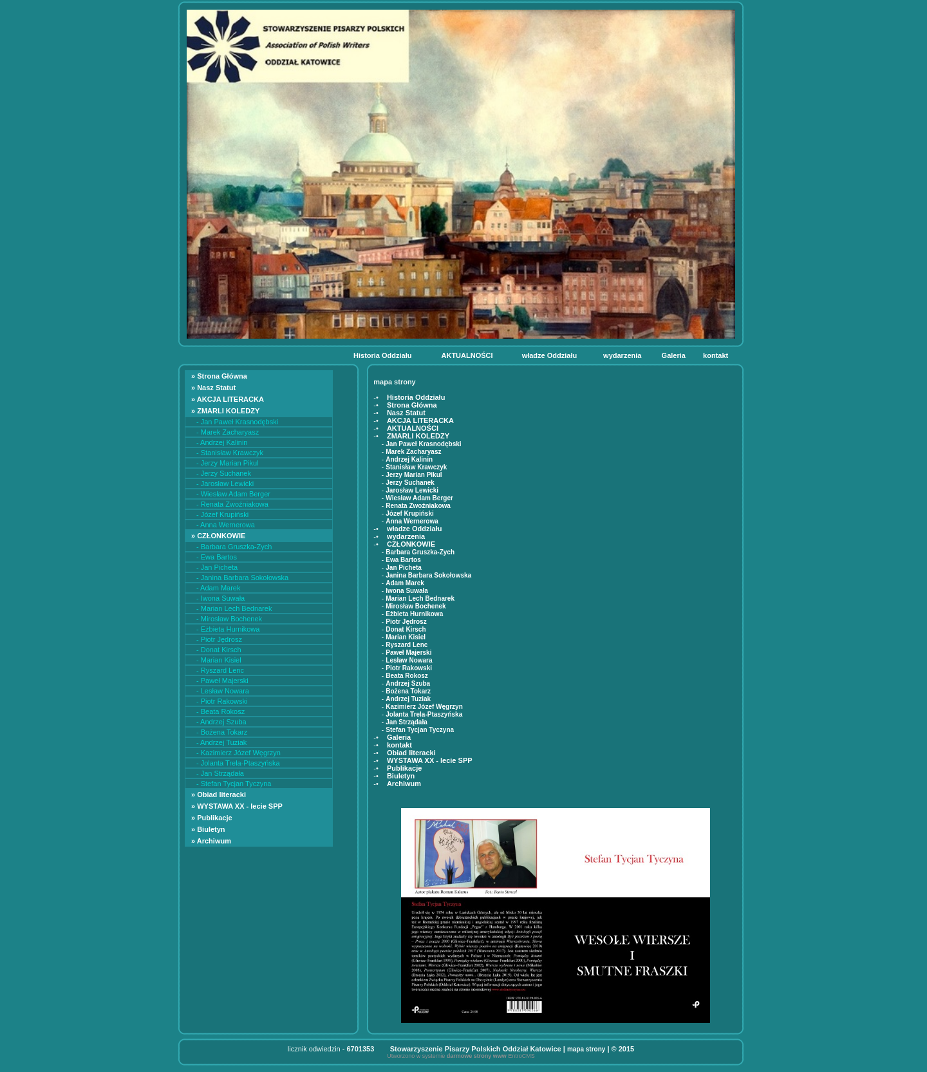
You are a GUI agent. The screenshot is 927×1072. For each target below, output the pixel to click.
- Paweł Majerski (222, 680)
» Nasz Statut (214, 387)
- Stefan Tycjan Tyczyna (233, 783)
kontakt (716, 355)
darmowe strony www (477, 1056)
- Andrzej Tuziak (221, 742)
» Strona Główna (220, 376)
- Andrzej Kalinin (222, 442)
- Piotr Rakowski (221, 701)
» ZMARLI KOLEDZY (226, 411)
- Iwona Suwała (220, 598)
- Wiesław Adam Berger (233, 494)
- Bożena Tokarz (221, 732)
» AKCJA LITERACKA (228, 399)
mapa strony (586, 1049)
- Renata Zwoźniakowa (232, 504)
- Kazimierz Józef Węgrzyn (238, 753)
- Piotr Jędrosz (219, 639)
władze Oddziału (550, 355)
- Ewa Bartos (216, 557)
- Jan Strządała (220, 773)
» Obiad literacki (220, 794)
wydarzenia (623, 355)
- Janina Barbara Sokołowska (242, 577)
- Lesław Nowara (222, 691)
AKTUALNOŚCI (468, 355)
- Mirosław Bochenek (229, 619)
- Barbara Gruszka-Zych (234, 546)
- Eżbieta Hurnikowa (227, 629)
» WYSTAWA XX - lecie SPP (238, 806)
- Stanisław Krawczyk (229, 452)
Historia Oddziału (383, 355)
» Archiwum (212, 841)
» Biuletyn (209, 829)
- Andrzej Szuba (221, 722)
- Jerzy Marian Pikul (227, 463)
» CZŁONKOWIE (219, 536)
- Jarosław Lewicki (225, 483)
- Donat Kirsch (218, 650)
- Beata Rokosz (220, 711)
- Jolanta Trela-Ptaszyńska (238, 763)
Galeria (675, 355)
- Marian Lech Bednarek (234, 608)
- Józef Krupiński (222, 514)
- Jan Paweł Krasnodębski (237, 422)
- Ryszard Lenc (220, 670)
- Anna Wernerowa (225, 525)
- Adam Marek (218, 588)
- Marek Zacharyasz (227, 432)
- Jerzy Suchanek (223, 473)
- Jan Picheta (217, 567)
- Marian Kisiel (218, 660)
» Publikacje (212, 818)
